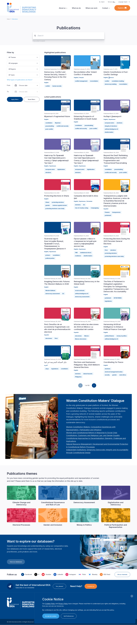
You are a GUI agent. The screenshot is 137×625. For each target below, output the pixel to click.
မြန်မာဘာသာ (111, 77)
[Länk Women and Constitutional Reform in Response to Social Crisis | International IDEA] (91, 433)
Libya (47, 368)
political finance (109, 336)
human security (56, 86)
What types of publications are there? (19, 80)
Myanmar (57, 123)
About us (62, 8)
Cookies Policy (50, 604)
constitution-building (118, 81)
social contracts (79, 290)
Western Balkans (50, 290)
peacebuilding (49, 126)
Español (106, 209)
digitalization (61, 169)
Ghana (47, 202)
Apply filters (14, 99)
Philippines (78, 377)
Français (81, 77)
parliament (108, 215)
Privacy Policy (63, 604)
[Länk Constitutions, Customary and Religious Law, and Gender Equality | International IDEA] (93, 435)
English (46, 82)
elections (119, 123)
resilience (78, 256)
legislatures (108, 301)
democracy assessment (52, 293)
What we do (76, 8)
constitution (48, 123)
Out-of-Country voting (81, 208)
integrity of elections (111, 126)
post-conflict (49, 129)
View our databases (16, 562)
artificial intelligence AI (111, 129)
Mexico (86, 336)
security (107, 375)
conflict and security (62, 126)
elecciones (48, 338)
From (8, 85)
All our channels (122, 574)
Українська (111, 119)
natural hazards (87, 373)
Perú (106, 250)
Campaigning (95, 208)
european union (109, 123)
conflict (47, 86)
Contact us (90, 586)
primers (47, 255)
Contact (105, 8)
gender (47, 205)
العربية (46, 365)
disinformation (109, 132)
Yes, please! (59, 586)
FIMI (76, 252)
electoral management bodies (113, 372)
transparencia (116, 212)
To (8, 91)
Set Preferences (69, 616)
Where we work (91, 8)
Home (8, 19)
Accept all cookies (50, 616)
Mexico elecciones (80, 339)
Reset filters (31, 99)
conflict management (81, 81)
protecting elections (58, 202)
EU (84, 204)
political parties (49, 258)
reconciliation (94, 81)
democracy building (110, 84)
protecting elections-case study (54, 208)
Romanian (89, 201)
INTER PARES (117, 298)
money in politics (122, 336)
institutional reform (85, 252)
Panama (107, 212)
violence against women (60, 205)
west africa (122, 375)
